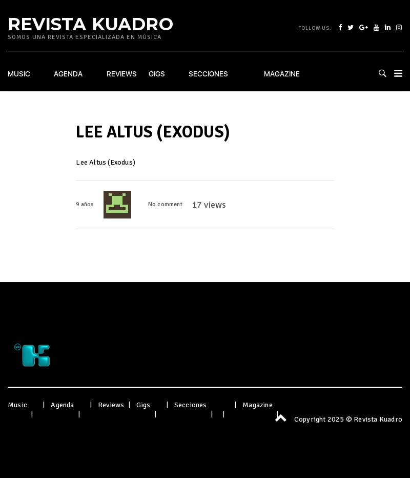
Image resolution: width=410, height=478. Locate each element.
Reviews (122, 74)
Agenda (68, 74)
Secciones (208, 74)
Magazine (282, 74)
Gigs (157, 74)
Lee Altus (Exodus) (105, 162)
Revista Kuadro (90, 23)
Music (19, 74)
